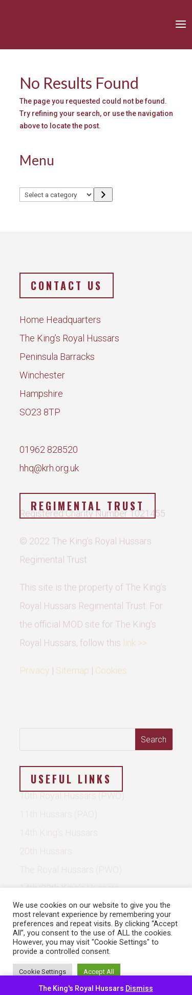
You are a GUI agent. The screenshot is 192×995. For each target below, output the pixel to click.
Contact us (66, 285)
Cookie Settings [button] (42, 971)
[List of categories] (56, 194)
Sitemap (72, 666)
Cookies (111, 666)
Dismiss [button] (139, 988)
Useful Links (71, 779)
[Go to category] (103, 194)
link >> (135, 639)
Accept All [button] (98, 971)
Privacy (34, 666)
